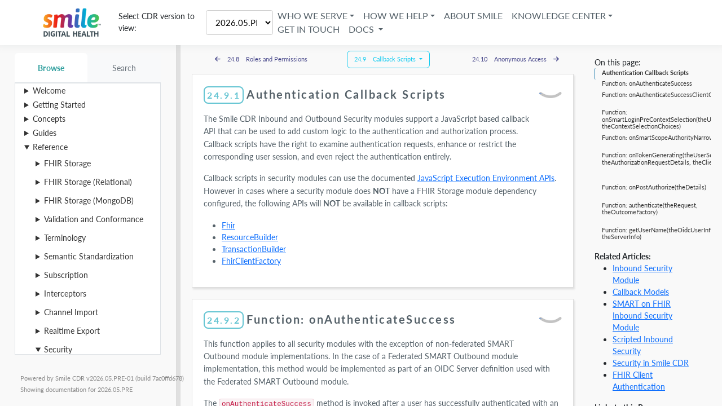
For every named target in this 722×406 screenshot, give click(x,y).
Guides (44, 133)
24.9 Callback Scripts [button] (385, 59)
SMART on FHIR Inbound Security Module (642, 315)
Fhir (228, 225)
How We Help (397, 15)
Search (124, 68)
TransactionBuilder (254, 249)
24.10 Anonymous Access (515, 59)
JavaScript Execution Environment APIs (485, 178)
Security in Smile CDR (651, 363)
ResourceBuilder (250, 237)
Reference (50, 147)
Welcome (49, 90)
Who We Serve (314, 15)
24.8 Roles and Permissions (261, 59)
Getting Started (59, 104)
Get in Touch (310, 29)
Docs (364, 29)
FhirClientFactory (251, 261)
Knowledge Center (560, 15)
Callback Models (641, 292)
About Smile (475, 15)
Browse (51, 68)
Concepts (49, 118)
